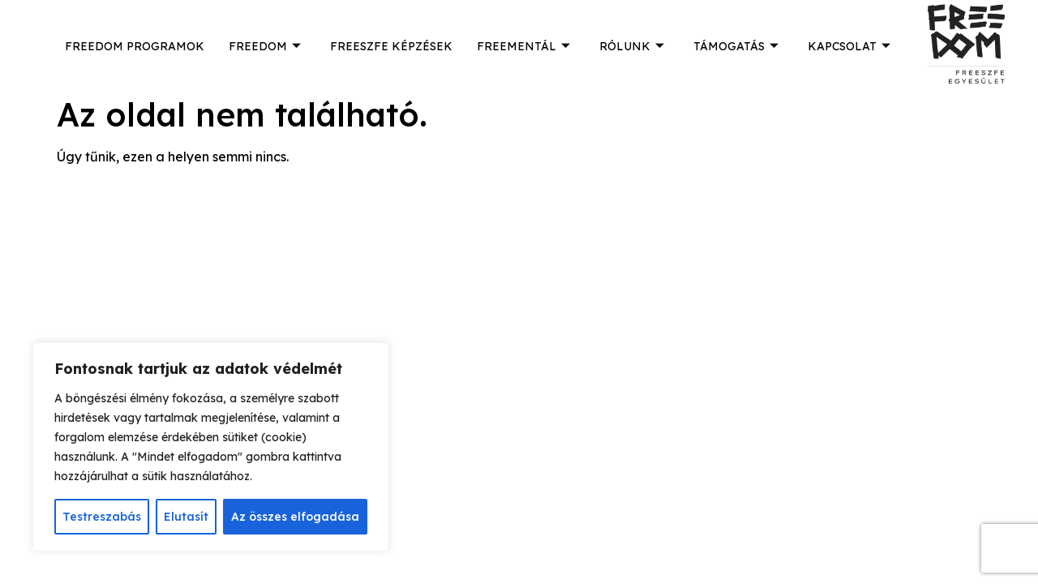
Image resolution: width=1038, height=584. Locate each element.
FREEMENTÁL (523, 46)
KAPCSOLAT (849, 46)
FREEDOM (265, 46)
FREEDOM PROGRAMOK (134, 46)
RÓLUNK (631, 46)
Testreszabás (101, 516)
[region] (210, 447)
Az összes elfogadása (295, 516)
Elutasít (186, 516)
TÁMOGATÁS (735, 46)
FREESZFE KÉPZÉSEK (391, 46)
